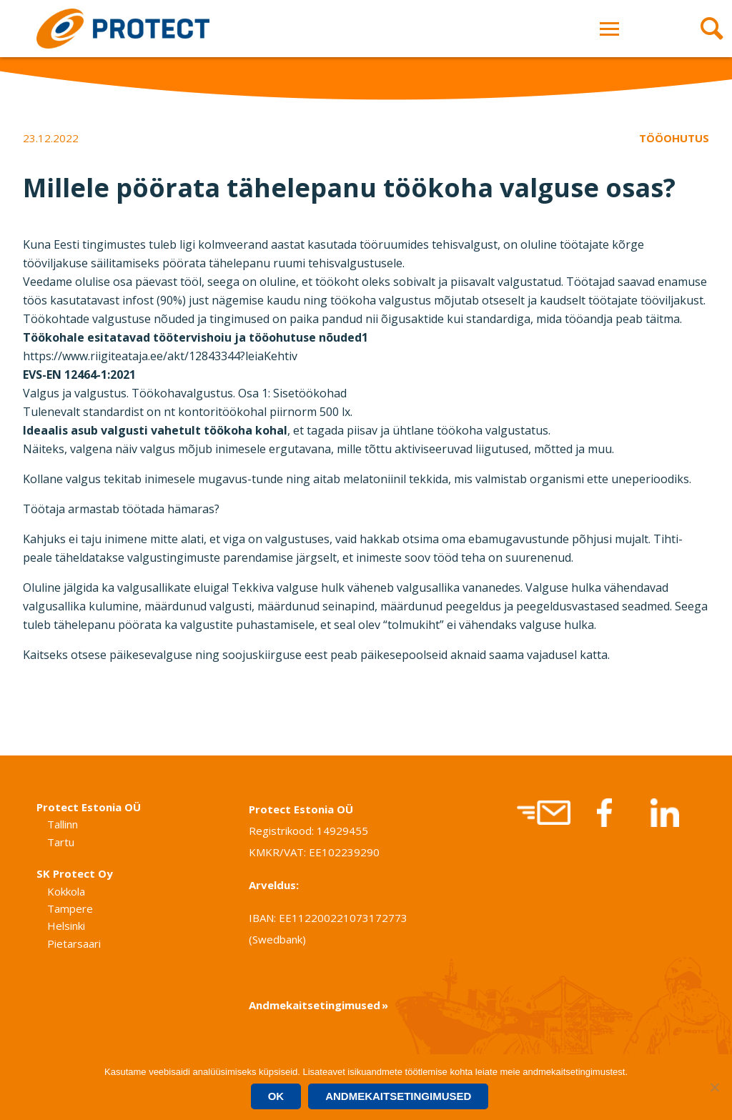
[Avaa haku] (706, 28)
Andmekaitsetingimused (314, 1005)
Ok (276, 1096)
